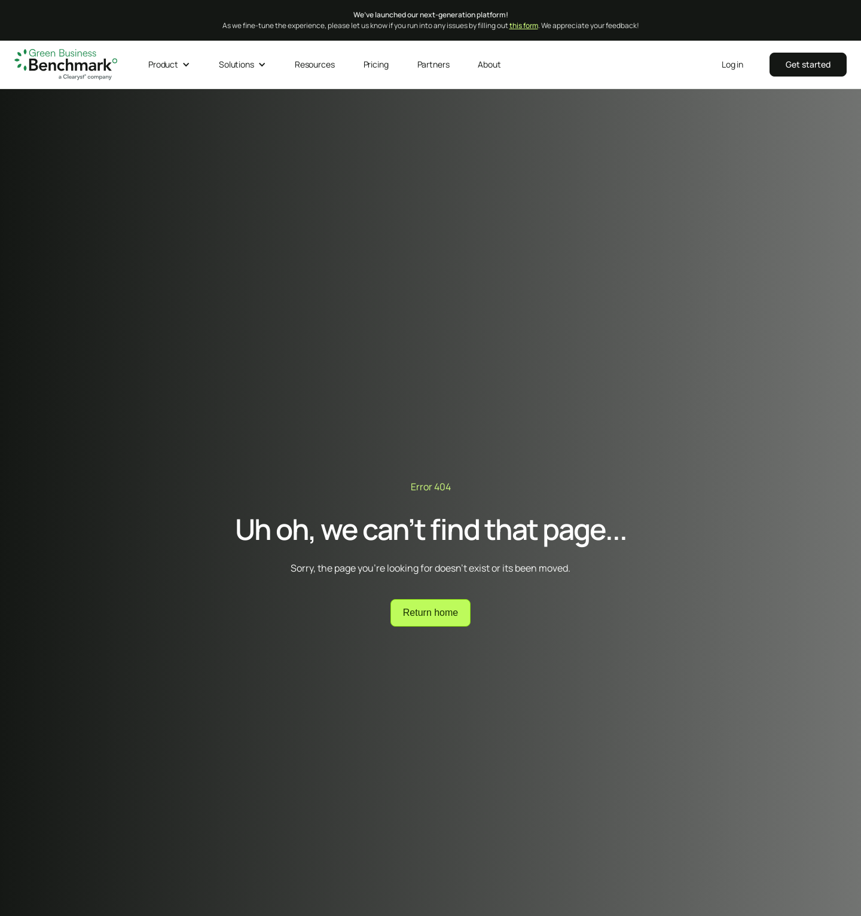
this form (523, 25)
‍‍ (808, 64)
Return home (431, 612)
